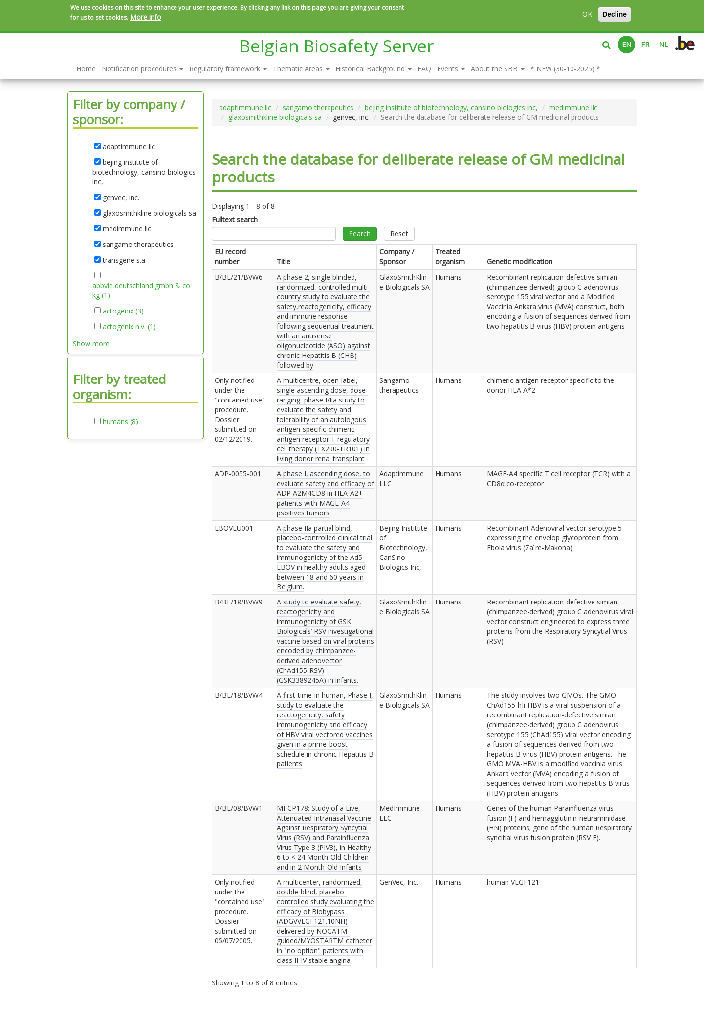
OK (587, 14)
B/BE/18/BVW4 (239, 695)
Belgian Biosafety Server (337, 45)
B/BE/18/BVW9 (239, 601)
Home (86, 68)
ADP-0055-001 (238, 473)
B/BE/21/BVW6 (239, 277)
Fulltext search (235, 219)
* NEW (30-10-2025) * (565, 68)
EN (626, 44)
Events (451, 68)
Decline (614, 14)
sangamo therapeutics (318, 107)
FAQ (424, 68)
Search (360, 233)
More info (145, 17)
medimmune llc (573, 107)
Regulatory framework (228, 68)
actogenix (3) (123, 311)
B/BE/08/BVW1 (239, 808)
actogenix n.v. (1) (129, 327)
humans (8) (120, 421)
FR (645, 44)
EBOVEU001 (234, 528)
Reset (399, 233)
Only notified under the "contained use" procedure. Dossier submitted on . (240, 410)
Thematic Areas (301, 68)
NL (663, 44)
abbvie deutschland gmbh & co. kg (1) (142, 290)
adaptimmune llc (245, 107)
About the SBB (498, 68)
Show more (91, 343)
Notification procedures (142, 68)
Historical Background (373, 68)
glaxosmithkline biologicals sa (275, 117)
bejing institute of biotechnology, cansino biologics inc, (451, 107)
